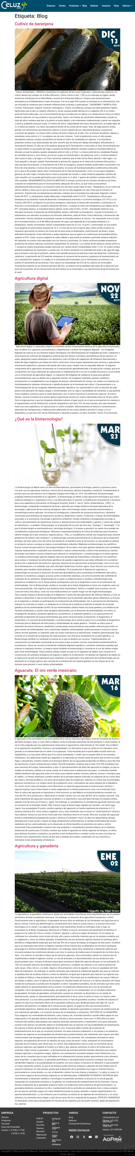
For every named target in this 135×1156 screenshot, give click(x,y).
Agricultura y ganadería (36, 845)
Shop (116, 5)
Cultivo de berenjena (34, 23)
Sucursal (5, 1123)
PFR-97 (39, 1118)
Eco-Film (40, 1125)
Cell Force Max (56, 1141)
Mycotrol (40, 1131)
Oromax (40, 1128)
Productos (74, 5)
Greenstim (41, 1138)
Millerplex (56, 1144)
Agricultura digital (31, 278)
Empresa (51, 5)
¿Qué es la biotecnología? (39, 419)
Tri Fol (55, 1132)
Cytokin (39, 1122)
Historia (5, 1117)
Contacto (106, 5)
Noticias (94, 5)
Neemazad (41, 1134)
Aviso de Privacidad (10, 1127)
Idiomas (126, 5)
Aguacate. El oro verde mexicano (45, 670)
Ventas (62, 5)
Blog (85, 5)
